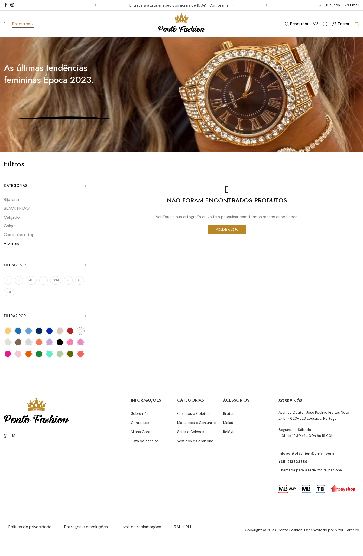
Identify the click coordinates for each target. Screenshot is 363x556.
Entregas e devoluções (86, 526)
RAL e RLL (183, 526)
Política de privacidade (29, 526)
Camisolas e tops (20, 234)
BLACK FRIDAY (17, 208)
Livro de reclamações (141, 526)
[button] (96, 5)
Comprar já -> (221, 5)
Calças (10, 225)
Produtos (23, 24)
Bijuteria (11, 199)
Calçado (12, 217)
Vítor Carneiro (347, 530)
